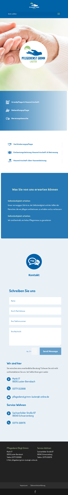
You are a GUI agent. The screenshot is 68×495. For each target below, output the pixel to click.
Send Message (50, 351)
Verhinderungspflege (28, 144)
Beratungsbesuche (14, 118)
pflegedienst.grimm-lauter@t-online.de (24, 460)
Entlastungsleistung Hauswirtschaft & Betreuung (41, 152)
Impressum (24, 485)
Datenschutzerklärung (38, 485)
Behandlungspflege (15, 110)
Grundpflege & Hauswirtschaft (20, 102)
